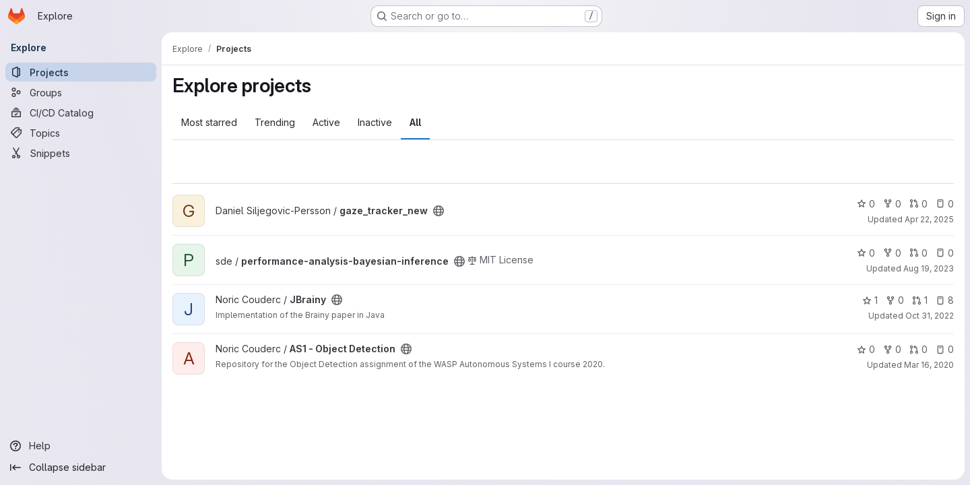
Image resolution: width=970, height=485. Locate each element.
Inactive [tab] (375, 122)
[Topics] (80, 132)
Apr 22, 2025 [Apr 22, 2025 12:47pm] (929, 219)
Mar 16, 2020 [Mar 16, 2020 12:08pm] (929, 365)
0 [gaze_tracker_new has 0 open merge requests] (918, 203)
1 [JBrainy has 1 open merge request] (920, 300)
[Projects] (80, 72)
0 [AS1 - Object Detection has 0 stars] (866, 349)
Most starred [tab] (209, 122)
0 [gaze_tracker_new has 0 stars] (866, 203)
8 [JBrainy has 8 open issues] (945, 300)
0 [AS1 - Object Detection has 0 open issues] (945, 349)
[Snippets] (80, 152)
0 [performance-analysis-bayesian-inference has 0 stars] (866, 253)
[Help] (80, 446)
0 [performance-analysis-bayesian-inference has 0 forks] (892, 253)
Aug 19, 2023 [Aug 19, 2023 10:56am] (928, 268)
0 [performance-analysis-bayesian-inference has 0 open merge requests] (918, 253)
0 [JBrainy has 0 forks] (895, 300)
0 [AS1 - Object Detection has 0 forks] (892, 349)
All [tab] (415, 122)
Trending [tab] (275, 122)
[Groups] (80, 92)
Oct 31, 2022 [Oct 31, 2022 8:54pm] (929, 316)
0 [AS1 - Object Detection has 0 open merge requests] (918, 349)
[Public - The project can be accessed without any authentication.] (438, 210)
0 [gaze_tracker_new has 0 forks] (892, 203)
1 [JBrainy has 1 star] (870, 300)
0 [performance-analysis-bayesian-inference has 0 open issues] (945, 253)
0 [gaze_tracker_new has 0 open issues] (945, 203)
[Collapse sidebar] (80, 467)
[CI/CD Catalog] (80, 112)
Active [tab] (326, 122)
